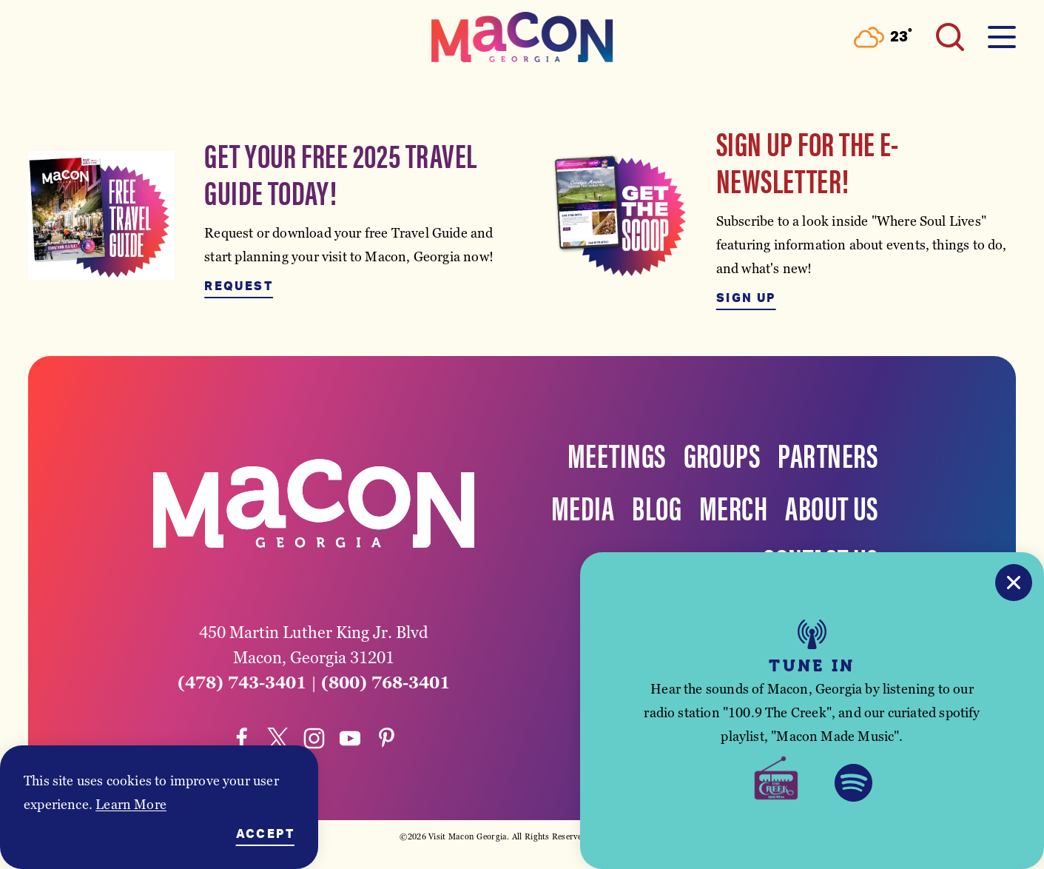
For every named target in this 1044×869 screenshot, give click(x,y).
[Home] (522, 37)
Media (582, 506)
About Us (831, 506)
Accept (265, 834)
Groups (722, 453)
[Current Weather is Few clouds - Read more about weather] (883, 37)
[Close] (1013, 582)
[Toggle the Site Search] (950, 37)
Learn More (130, 804)
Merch (733, 506)
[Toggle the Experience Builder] (142, 37)
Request (238, 286)
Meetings (617, 453)
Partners (828, 453)
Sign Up (746, 298)
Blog (656, 506)
